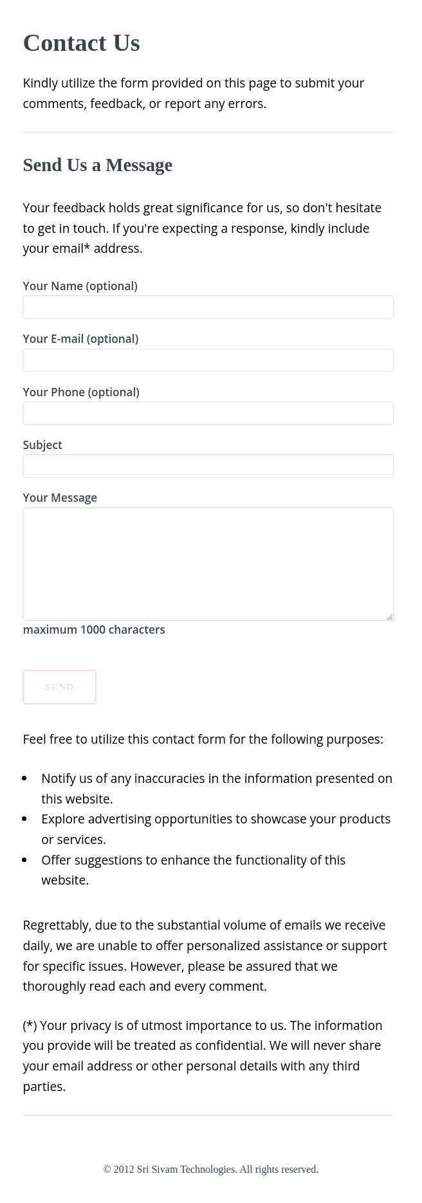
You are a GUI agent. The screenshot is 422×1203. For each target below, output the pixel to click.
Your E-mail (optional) (208, 351)
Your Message (208, 563)
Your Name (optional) (208, 299)
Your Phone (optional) (208, 405)
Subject (208, 457)
